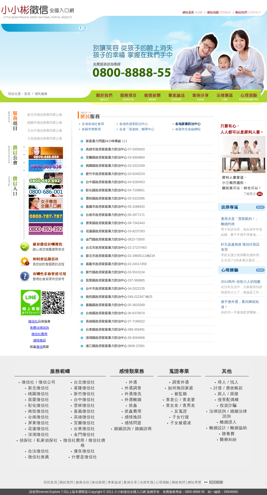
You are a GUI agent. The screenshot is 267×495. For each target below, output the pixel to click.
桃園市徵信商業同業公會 (44, 122)
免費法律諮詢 (39, 328)
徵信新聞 (98, 482)
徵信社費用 (39, 334)
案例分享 (130, 482)
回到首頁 (50, 482)
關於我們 (66, 482)
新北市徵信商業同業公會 (44, 115)
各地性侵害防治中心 (133, 124)
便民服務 (41, 94)
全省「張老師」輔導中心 (136, 129)
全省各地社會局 (93, 124)
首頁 (27, 94)
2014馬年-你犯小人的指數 (241, 282)
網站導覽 (194, 482)
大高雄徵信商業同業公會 (44, 138)
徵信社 (33, 321)
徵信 (39, 347)
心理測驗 (162, 482)
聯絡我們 (178, 482)
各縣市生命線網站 (188, 129)
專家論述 (114, 482)
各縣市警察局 (91, 129)
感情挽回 (39, 340)
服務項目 (82, 482)
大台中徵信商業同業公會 (44, 130)
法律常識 (146, 482)
